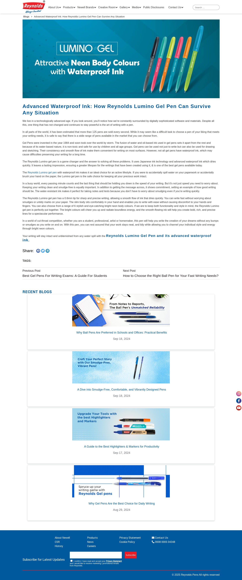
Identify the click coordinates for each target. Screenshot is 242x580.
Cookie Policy (127, 541)
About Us (53, 7)
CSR (57, 541)
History (59, 546)
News (90, 541)
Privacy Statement (130, 537)
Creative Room (106, 7)
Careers (91, 546)
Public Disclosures (153, 7)
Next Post (129, 270)
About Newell (62, 537)
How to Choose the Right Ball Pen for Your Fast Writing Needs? (170, 276)
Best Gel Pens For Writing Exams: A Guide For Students (65, 276)
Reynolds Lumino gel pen (42, 172)
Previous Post (31, 270)
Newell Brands (85, 7)
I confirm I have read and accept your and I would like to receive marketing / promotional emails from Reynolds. (96, 563)
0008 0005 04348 (163, 541)
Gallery (124, 7)
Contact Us (174, 7)
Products (68, 7)
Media (135, 7)
